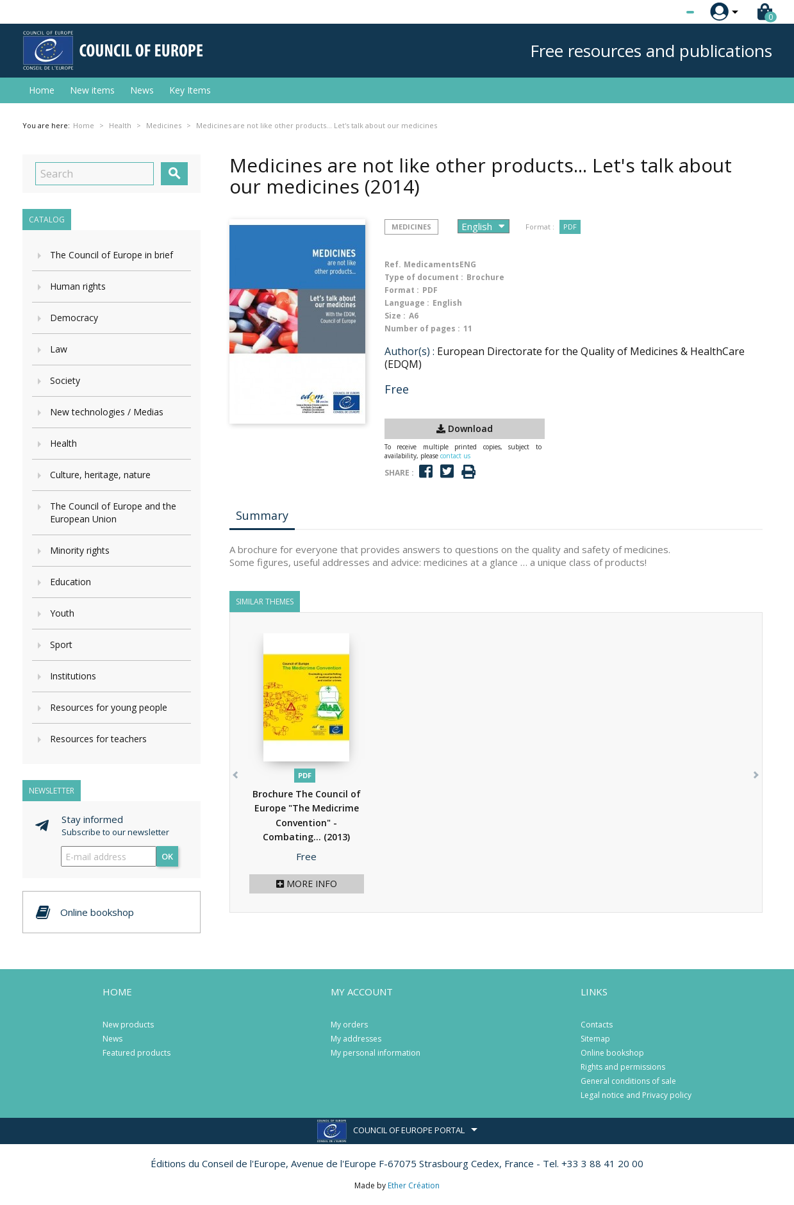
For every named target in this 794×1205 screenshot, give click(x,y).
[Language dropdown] (666, 12)
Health (63, 443)
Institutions (73, 676)
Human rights (78, 286)
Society (65, 380)
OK (167, 856)
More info (306, 883)
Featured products (136, 1052)
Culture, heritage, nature (100, 475)
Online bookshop (612, 1052)
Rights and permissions (623, 1066)
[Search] (94, 173)
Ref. (393, 264)
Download (464, 428)
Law (58, 349)
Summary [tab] (262, 515)
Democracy (74, 318)
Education (70, 582)
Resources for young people (108, 707)
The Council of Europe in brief (111, 255)
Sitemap (595, 1038)
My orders (349, 1024)
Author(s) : (409, 351)
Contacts (597, 1024)
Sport (61, 644)
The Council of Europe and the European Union (113, 512)
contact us (455, 455)
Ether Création (414, 1185)
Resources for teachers (98, 739)
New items (92, 90)
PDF (570, 226)
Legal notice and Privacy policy (636, 1095)
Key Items (190, 90)
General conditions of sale (628, 1081)
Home (41, 90)
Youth (62, 613)
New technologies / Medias (106, 412)
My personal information (375, 1052)
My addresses (356, 1038)
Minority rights (80, 550)
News (142, 90)
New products (128, 1024)
